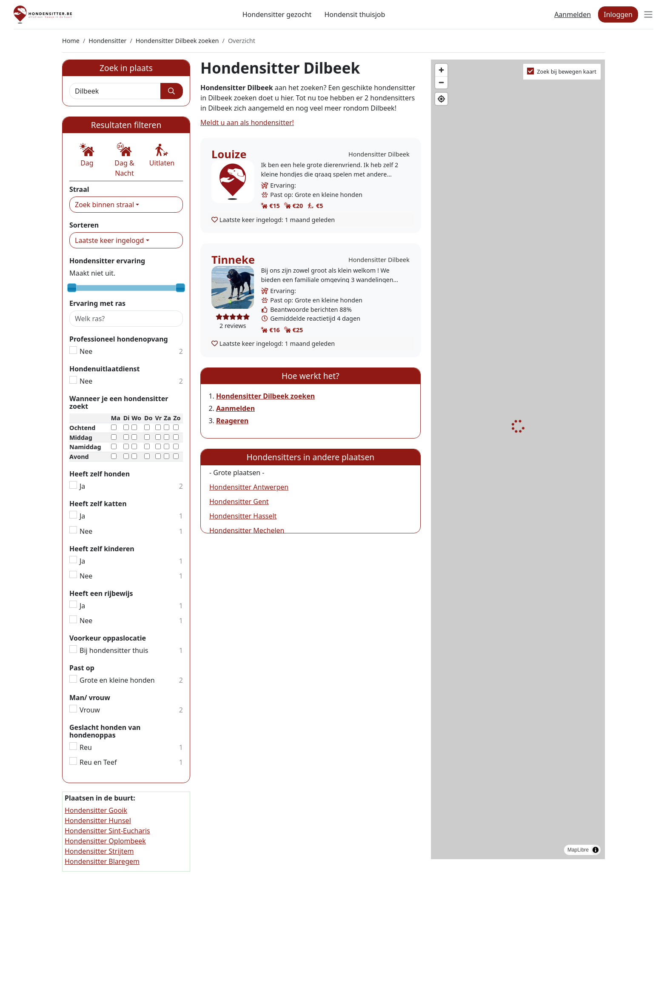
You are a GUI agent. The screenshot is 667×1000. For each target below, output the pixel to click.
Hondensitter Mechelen (246, 530)
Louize (229, 154)
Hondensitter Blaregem (102, 861)
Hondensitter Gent (239, 501)
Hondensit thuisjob (354, 14)
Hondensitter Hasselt (242, 516)
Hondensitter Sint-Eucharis (107, 830)
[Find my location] (441, 99)
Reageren (232, 420)
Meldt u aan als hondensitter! (247, 122)
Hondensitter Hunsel (98, 820)
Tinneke (233, 259)
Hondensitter (107, 41)
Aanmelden (572, 14)
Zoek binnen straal (104, 204)
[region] (518, 460)
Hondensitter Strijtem (99, 851)
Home (71, 41)
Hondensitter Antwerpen (248, 487)
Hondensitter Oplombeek (105, 841)
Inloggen (618, 14)
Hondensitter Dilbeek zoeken (177, 41)
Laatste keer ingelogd (109, 240)
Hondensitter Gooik (96, 810)
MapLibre (578, 850)
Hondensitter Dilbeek (379, 154)
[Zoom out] (441, 82)
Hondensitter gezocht (277, 14)
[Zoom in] (441, 70)
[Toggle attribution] (595, 850)
